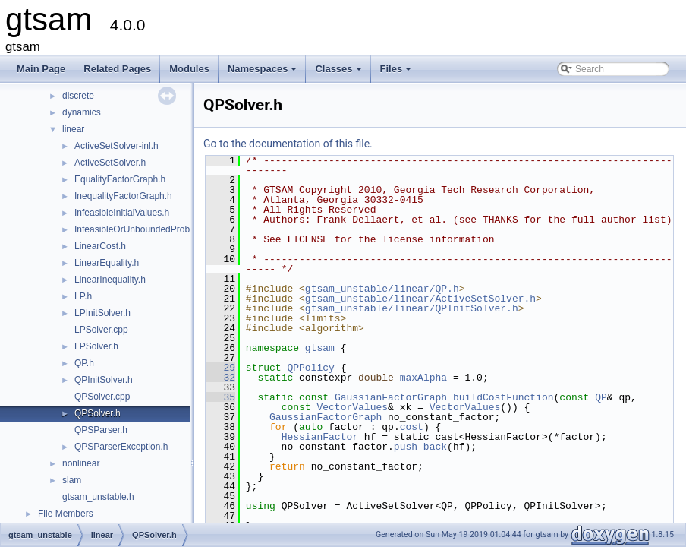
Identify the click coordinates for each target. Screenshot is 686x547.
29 (220, 368)
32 (220, 377)
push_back (420, 447)
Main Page (41, 68)
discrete (78, 95)
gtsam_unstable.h (98, 497)
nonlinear (80, 463)
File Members (65, 513)
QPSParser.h (100, 430)
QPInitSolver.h (103, 380)
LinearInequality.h (110, 279)
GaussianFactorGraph (391, 397)
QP (601, 397)
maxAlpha (423, 377)
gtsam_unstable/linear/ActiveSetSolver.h (420, 298)
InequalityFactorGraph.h (123, 196)
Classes (339, 73)
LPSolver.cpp (101, 329)
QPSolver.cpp (102, 396)
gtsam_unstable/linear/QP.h (382, 289)
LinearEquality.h (106, 263)
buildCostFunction (503, 397)
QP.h (84, 363)
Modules (189, 68)
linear (73, 129)
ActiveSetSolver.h (110, 162)
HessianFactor (320, 437)
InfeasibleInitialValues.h (121, 212)
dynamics (81, 112)
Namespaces (264, 73)
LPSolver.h (96, 346)
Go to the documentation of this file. (288, 144)
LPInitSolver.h (102, 313)
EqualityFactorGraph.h (119, 179)
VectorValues (352, 407)
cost (411, 427)
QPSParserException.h (121, 446)
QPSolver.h (97, 413)
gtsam (320, 348)
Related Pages (117, 68)
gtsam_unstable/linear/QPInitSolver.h (411, 308)
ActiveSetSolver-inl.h (116, 146)
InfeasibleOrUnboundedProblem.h (143, 229)
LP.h (83, 296)
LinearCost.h (100, 246)
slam (71, 480)
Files (397, 73)
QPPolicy (310, 368)
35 (220, 397)
